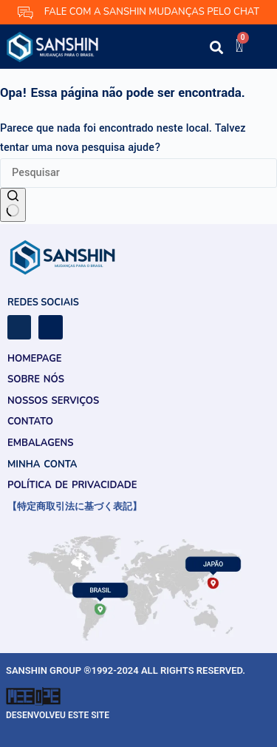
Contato (30, 421)
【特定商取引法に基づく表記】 (74, 506)
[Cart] (239, 45)
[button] (176, 50)
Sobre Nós (35, 379)
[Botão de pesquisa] (13, 205)
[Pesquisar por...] (138, 173)
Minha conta (42, 464)
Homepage (34, 358)
